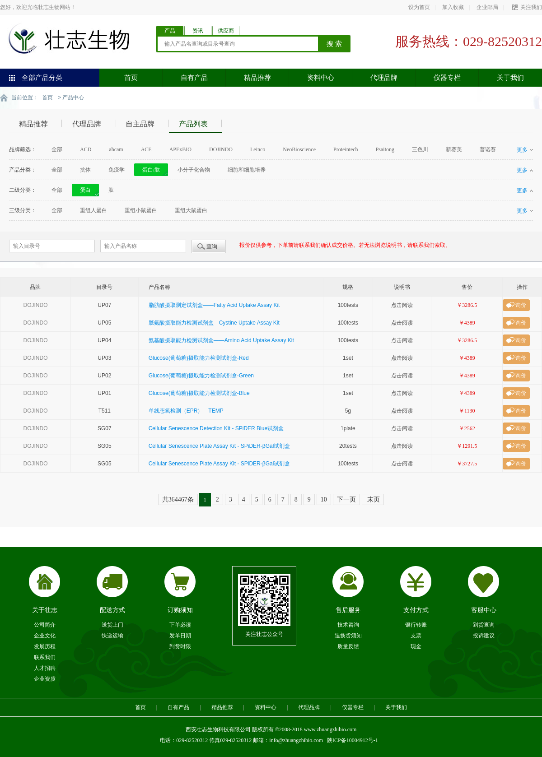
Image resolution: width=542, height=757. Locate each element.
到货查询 (484, 624)
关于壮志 (44, 609)
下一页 (346, 499)
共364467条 (178, 499)
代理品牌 (383, 77)
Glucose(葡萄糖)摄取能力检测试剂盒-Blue (199, 393)
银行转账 (416, 624)
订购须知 (180, 609)
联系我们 (45, 657)
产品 (169, 31)
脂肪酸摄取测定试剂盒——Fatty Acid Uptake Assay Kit (214, 305)
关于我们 (510, 77)
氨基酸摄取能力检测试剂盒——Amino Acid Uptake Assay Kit (221, 340)
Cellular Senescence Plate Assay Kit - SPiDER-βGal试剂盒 (219, 445)
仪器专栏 (447, 77)
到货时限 (180, 646)
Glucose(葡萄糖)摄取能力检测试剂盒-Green (201, 375)
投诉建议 (484, 635)
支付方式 (416, 609)
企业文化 (45, 635)
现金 (416, 646)
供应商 (226, 31)
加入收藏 (453, 7)
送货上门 (112, 624)
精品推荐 (257, 77)
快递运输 (112, 635)
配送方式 (112, 609)
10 (324, 499)
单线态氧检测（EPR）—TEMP (186, 410)
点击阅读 (402, 305)
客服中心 (483, 609)
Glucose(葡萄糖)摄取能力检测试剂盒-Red (199, 357)
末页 (373, 499)
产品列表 (193, 123)
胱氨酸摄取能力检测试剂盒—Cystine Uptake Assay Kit (214, 322)
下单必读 (180, 624)
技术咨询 (348, 624)
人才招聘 (45, 667)
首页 (131, 77)
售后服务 (348, 609)
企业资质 (45, 678)
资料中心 (320, 77)
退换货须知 (348, 635)
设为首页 (419, 7)
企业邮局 (487, 7)
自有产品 (194, 77)
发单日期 (180, 635)
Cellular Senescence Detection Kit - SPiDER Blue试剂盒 (216, 428)
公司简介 (45, 624)
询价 (520, 305)
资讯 (197, 31)
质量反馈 (348, 646)
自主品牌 (140, 123)
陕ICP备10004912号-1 (352, 740)
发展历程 (45, 646)
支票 (416, 635)
